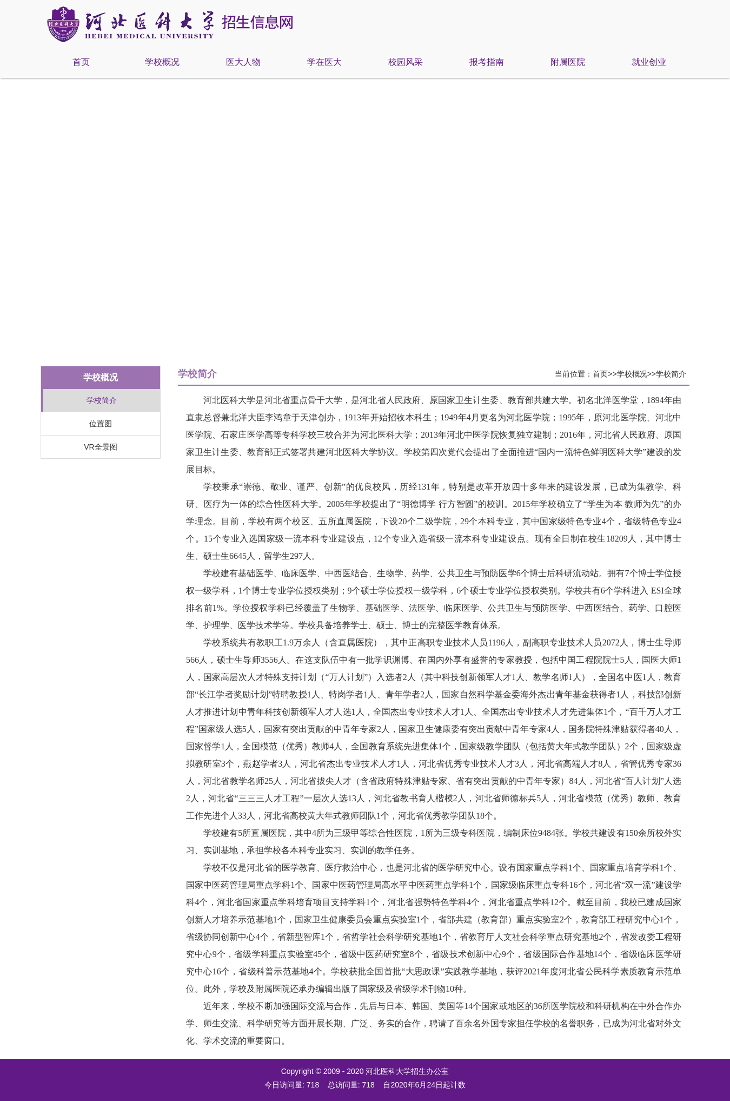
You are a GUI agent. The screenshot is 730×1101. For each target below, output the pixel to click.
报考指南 (486, 62)
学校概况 (162, 62)
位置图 (100, 423)
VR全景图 (100, 447)
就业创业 (649, 62)
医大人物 (243, 62)
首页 (81, 62)
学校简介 (102, 400)
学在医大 (324, 62)
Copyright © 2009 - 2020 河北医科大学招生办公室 (365, 1071)
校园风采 (405, 62)
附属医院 (567, 62)
